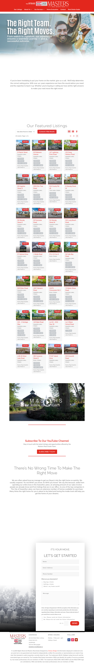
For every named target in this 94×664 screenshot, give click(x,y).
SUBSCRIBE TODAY (47, 452)
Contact (63, 9)
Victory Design (52, 651)
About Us (27, 9)
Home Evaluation (52, 9)
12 (70, 136)
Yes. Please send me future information (55, 617)
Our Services (38, 9)
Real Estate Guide (74, 9)
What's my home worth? (50, 586)
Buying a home (47, 582)
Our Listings (18, 9)
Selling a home (47, 584)
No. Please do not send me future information (58, 619)
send (74, 623)
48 (77, 136)
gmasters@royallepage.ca (36, 647)
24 (73, 136)
